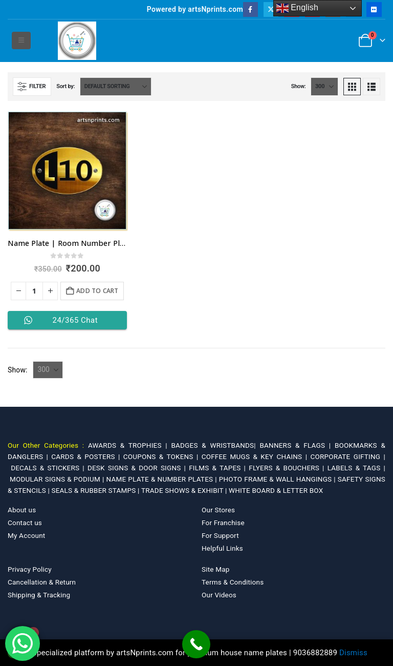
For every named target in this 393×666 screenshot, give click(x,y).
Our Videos (219, 595)
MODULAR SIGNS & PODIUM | (58, 479)
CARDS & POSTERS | (87, 456)
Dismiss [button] (353, 652)
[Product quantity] (34, 291)
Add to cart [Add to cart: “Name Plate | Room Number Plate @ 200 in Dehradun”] (97, 290)
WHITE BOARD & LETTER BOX (276, 490)
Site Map (216, 569)
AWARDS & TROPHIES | (127, 445)
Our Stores (218, 510)
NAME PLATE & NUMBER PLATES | (162, 479)
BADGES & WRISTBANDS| (215, 445)
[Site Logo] (77, 41)
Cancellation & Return (42, 582)
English (297, 8)
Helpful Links (222, 548)
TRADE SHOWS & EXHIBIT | (185, 490)
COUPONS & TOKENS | (162, 456)
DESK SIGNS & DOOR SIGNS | (138, 468)
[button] (21, 40)
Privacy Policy (30, 569)
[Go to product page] (67, 171)
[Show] (324, 86)
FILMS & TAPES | (219, 468)
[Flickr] (373, 9)
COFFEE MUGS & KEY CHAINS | (256, 456)
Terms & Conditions (233, 582)
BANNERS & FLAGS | (296, 445)
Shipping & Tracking (39, 595)
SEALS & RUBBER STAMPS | (96, 490)
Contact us (25, 522)
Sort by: (65, 86)
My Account (26, 535)
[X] (271, 9)
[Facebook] (250, 9)
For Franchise (223, 522)
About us (22, 510)
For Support (220, 535)
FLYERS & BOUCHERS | (288, 468)
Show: (298, 86)
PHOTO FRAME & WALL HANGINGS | (278, 479)
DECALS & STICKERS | (49, 468)
